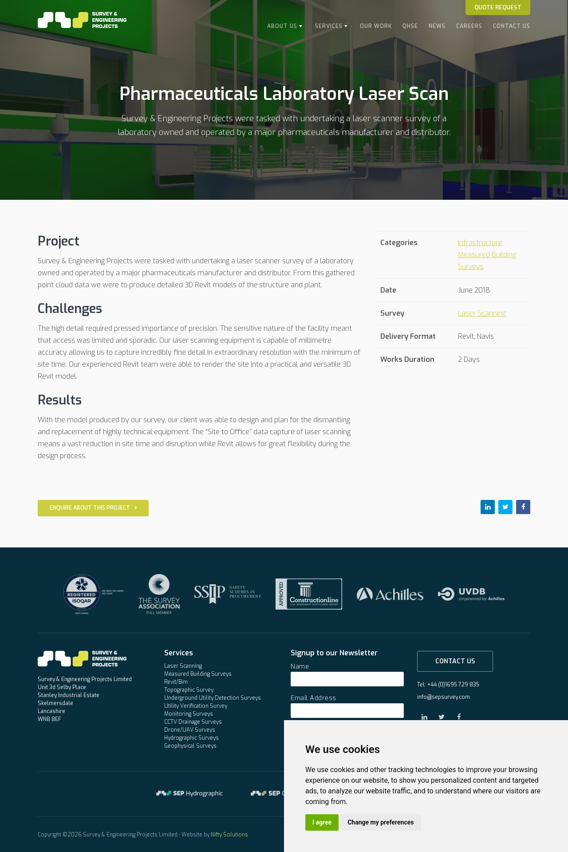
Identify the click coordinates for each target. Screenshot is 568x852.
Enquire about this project (93, 507)
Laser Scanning (482, 313)
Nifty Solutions (229, 834)
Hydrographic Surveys (191, 737)
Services (329, 26)
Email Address (313, 698)
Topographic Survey (188, 689)
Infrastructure (480, 242)
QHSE (410, 26)
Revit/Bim (176, 682)
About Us (282, 26)
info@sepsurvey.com (443, 697)
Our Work (376, 26)
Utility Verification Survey (195, 705)
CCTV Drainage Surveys (193, 721)
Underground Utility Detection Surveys (212, 697)
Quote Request (497, 7)
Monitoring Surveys (188, 713)
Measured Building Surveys (198, 674)
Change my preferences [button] (380, 822)
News (437, 26)
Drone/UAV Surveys (189, 729)
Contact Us (511, 26)
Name (300, 666)
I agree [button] (321, 822)
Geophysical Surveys (190, 745)
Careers (469, 26)
